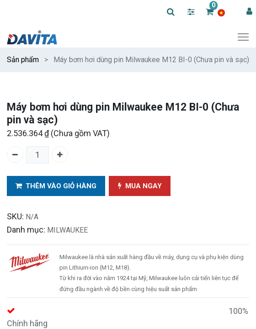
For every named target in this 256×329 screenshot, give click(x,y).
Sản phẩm (23, 59)
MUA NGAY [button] (140, 186)
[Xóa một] (15, 154)
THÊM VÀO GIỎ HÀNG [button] (56, 186)
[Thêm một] (60, 154)
